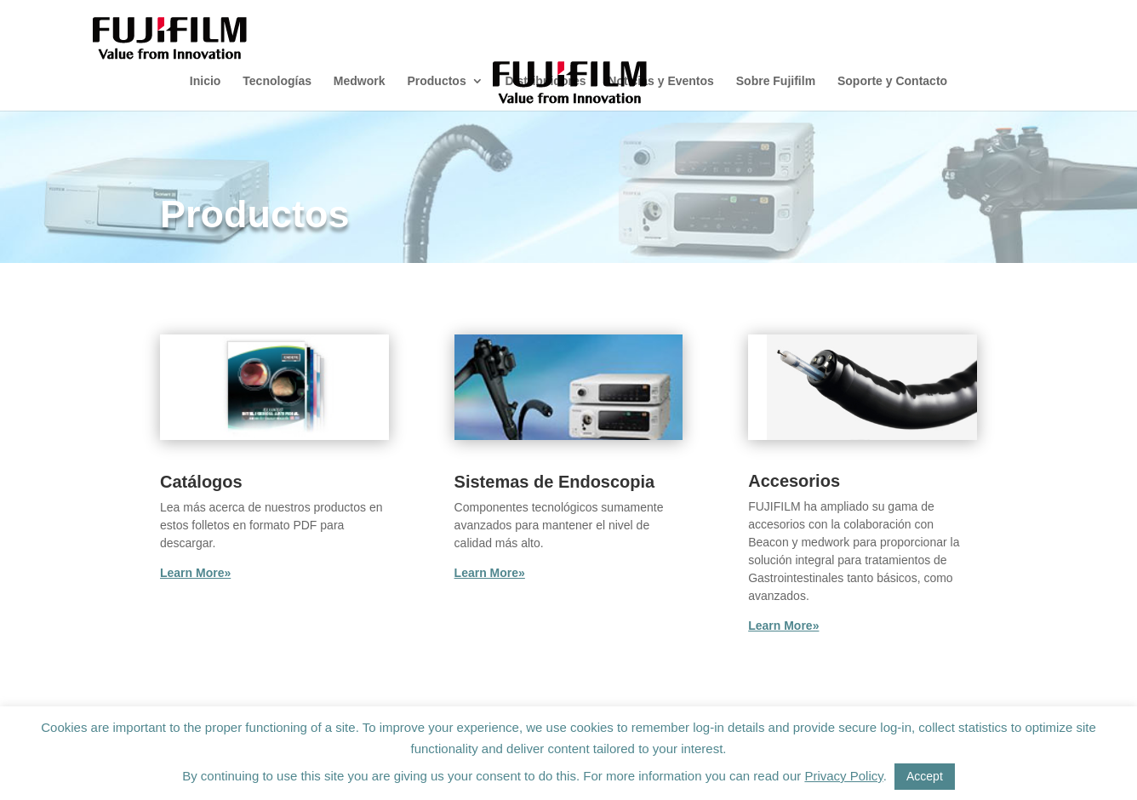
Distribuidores (546, 81)
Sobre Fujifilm (775, 81)
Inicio (205, 81)
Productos (436, 81)
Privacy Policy (843, 776)
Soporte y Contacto (892, 81)
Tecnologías (277, 81)
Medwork (360, 81)
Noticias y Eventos (661, 81)
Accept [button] (924, 776)
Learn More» (195, 573)
